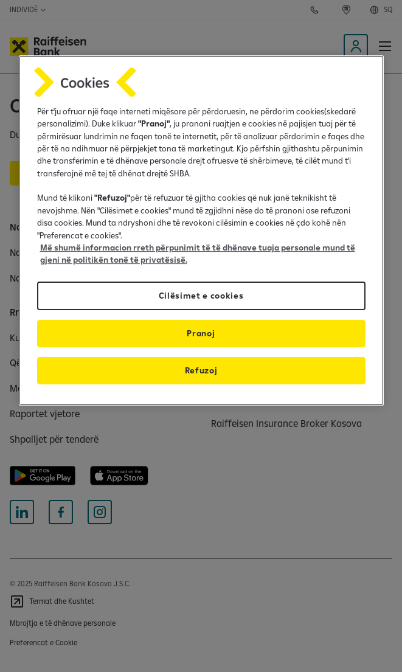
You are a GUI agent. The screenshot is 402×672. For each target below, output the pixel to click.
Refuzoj (201, 370)
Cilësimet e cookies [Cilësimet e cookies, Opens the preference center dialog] (201, 295)
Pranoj (201, 333)
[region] (201, 230)
